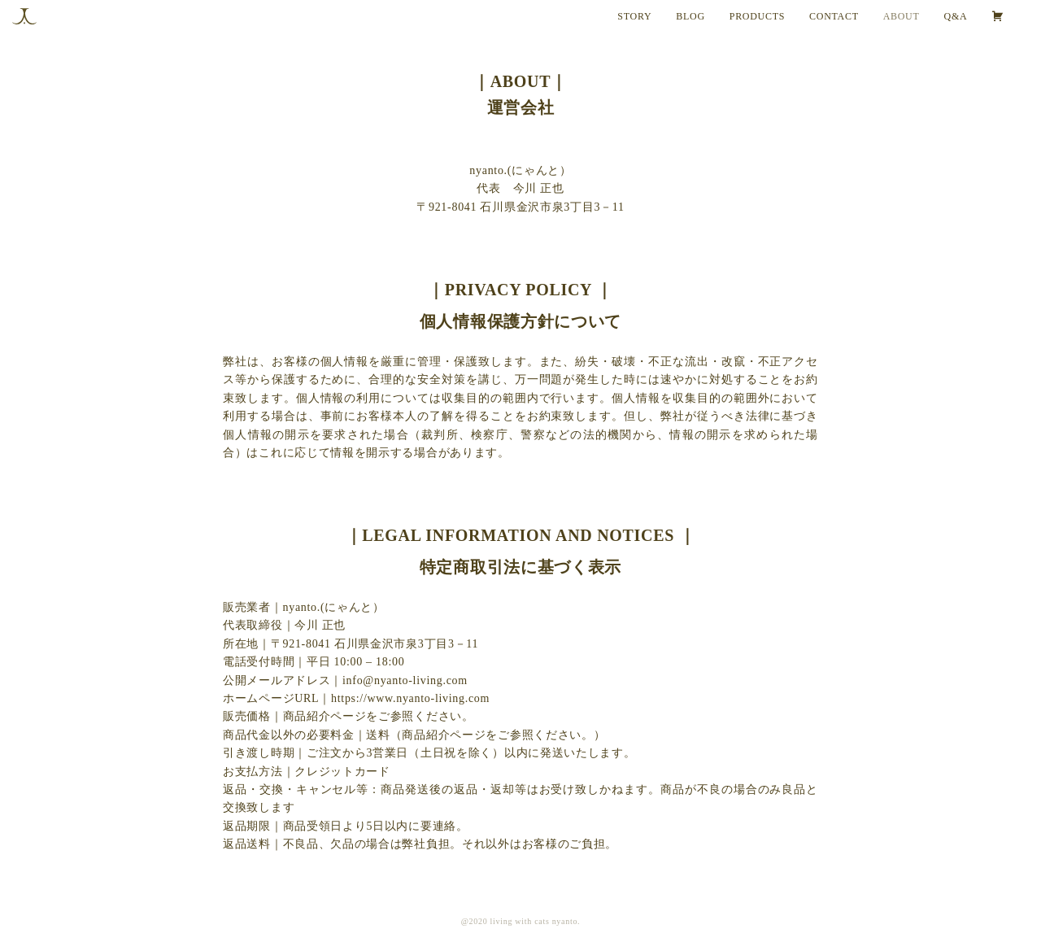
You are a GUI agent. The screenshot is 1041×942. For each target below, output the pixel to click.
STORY (634, 16)
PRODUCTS (757, 16)
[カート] (1010, 16)
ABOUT (901, 16)
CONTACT (834, 16)
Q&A (956, 16)
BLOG (690, 16)
